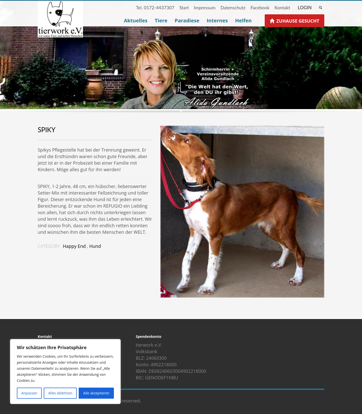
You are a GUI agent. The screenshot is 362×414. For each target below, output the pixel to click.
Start (184, 7)
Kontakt (282, 7)
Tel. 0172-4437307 (155, 7)
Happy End (74, 246)
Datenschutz (232, 7)
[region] (65, 371)
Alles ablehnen (60, 393)
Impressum (204, 7)
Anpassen (29, 393)
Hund (95, 246)
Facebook (259, 7)
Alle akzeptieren (96, 393)
